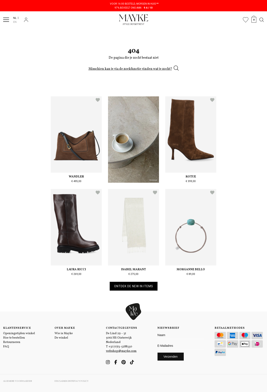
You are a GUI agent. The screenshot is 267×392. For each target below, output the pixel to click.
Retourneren (11, 342)
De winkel (61, 338)
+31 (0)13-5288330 (120, 347)
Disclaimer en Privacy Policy (72, 381)
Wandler (76, 177)
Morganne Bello (191, 270)
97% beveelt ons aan (133, 7)
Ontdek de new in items (133, 286)
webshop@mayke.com (121, 351)
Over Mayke (65, 328)
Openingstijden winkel (19, 333)
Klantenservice (17, 328)
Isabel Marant (133, 270)
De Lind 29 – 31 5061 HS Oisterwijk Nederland (119, 337)
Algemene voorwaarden (17, 381)
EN (15, 21)
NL (15, 17)
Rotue (191, 177)
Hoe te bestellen (14, 338)
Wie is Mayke (64, 333)
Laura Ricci (76, 270)
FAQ (6, 347)
